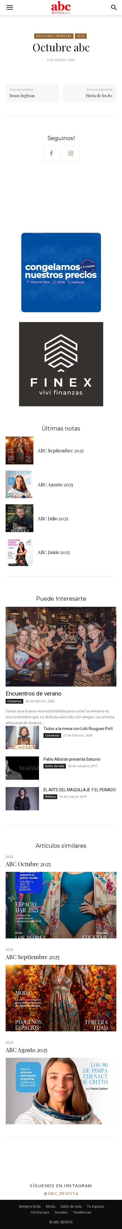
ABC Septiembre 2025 (61, 450)
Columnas (14, 701)
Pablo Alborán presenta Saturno (71, 759)
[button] (10, 7)
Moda (50, 1206)
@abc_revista (61, 1193)
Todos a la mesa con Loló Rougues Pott (78, 728)
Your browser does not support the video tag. (48, 199)
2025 (9, 856)
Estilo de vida (54, 766)
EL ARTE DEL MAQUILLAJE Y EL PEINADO (79, 790)
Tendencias (82, 1212)
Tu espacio (95, 1206)
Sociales (61, 1212)
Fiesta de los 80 (99, 95)
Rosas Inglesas (22, 95)
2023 (81, 36)
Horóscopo (40, 1212)
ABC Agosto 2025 (55, 484)
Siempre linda (30, 1206)
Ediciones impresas (53, 36)
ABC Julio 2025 (53, 518)
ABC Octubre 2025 (28, 864)
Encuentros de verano (33, 693)
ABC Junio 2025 (54, 552)
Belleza (50, 797)
